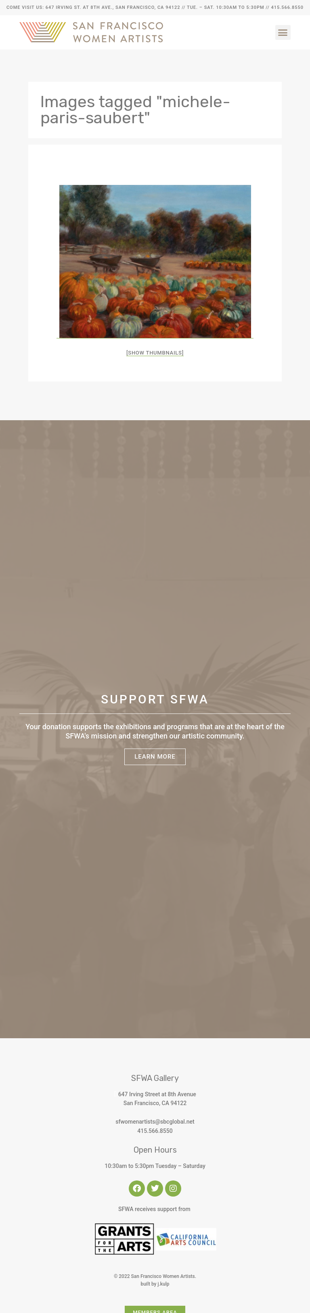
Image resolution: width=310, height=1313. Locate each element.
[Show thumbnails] (155, 353)
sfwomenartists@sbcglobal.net (154, 1121)
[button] (283, 32)
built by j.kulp (154, 1284)
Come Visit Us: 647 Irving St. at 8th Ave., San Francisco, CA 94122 (93, 7)
